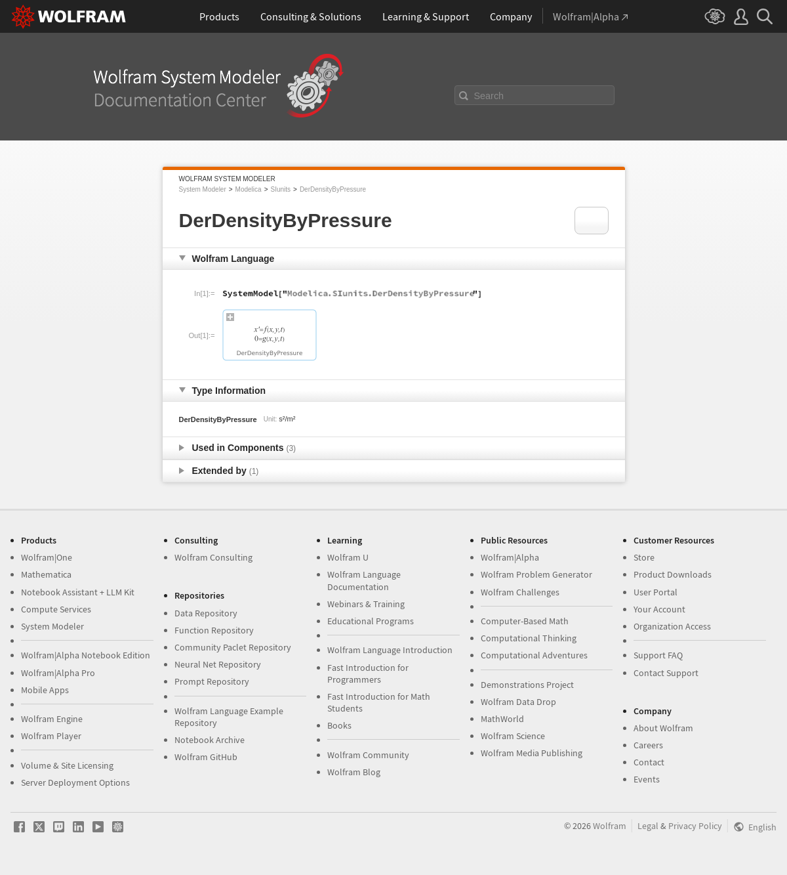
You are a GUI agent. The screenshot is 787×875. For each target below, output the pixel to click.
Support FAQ (658, 655)
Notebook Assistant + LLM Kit (77, 592)
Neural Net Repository (217, 664)
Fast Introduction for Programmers (368, 673)
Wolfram (609, 826)
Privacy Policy (695, 826)
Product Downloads (673, 574)
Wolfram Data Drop (518, 702)
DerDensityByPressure (333, 189)
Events (647, 779)
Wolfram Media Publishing (531, 753)
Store (644, 557)
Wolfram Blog (353, 772)
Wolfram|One (46, 557)
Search (489, 96)
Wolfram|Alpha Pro (58, 673)
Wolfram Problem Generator (536, 574)
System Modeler (202, 189)
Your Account (659, 609)
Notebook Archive (209, 740)
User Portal (655, 592)
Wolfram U (348, 557)
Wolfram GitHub (205, 757)
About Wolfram (663, 728)
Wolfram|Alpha (510, 557)
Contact (649, 762)
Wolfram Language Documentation (364, 580)
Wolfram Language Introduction (390, 650)
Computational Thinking (528, 638)
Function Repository (214, 630)
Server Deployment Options (75, 782)
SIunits (280, 189)
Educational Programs (370, 621)
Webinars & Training (366, 604)
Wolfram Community (368, 755)
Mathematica (46, 574)
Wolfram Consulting (213, 557)
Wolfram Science (513, 736)
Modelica (248, 189)
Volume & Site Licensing (67, 765)
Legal (647, 826)
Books (339, 725)
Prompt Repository (211, 681)
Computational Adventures (534, 655)
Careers (648, 745)
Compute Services (56, 609)
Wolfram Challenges (520, 592)
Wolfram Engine (52, 719)
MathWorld (502, 719)
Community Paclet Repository (232, 647)
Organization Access (672, 626)
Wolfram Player (51, 736)
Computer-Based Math (525, 621)
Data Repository (205, 613)
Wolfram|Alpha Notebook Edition (85, 655)
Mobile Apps (45, 690)
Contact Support (666, 673)
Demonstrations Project (527, 685)
